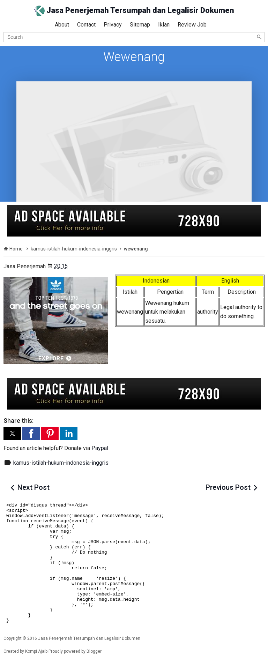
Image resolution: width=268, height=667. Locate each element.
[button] (12, 433)
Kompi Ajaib (36, 651)
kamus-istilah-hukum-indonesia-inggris (61, 462)
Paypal (99, 448)
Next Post (33, 487)
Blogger (94, 651)
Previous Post (228, 487)
